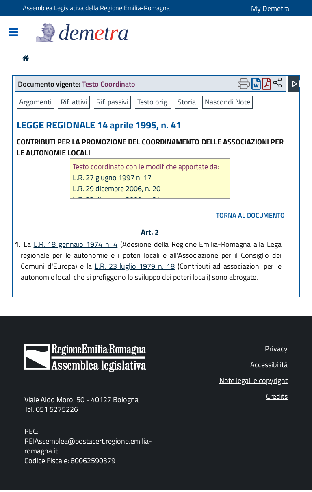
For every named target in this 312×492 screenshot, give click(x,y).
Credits (277, 396)
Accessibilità (269, 364)
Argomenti (35, 101)
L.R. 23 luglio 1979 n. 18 (135, 266)
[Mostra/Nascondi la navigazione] (13, 33)
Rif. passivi (112, 101)
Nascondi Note (227, 101)
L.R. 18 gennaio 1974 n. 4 (76, 244)
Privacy (276, 348)
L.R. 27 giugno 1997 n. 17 (112, 177)
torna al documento (250, 215)
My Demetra (270, 8)
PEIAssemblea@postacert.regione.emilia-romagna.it (88, 445)
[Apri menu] (296, 84)
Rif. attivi (74, 101)
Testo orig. (153, 101)
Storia (187, 101)
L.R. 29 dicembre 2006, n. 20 (116, 188)
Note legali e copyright (253, 380)
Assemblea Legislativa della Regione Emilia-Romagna (96, 8)
